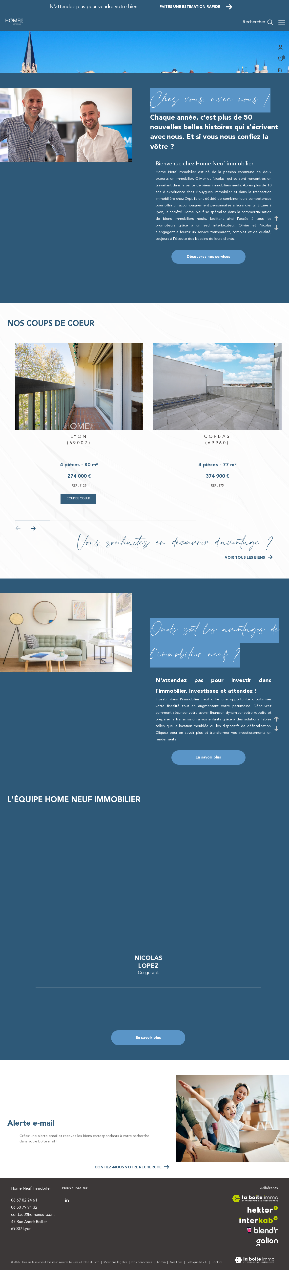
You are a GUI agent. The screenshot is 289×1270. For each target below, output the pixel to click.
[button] (33, 528)
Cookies (217, 1262)
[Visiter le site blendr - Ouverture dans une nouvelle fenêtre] (262, 1230)
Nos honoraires (142, 1262)
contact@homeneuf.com (33, 1215)
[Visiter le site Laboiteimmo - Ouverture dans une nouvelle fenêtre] (254, 1260)
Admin (161, 1262)
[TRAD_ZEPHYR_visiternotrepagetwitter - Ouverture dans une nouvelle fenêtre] (67, 1200)
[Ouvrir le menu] (282, 22)
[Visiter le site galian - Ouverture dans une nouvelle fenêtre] (267, 1241)
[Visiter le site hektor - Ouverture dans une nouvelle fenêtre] (263, 1209)
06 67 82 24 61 (24, 1201)
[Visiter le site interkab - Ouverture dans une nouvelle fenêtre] (258, 1219)
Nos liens (176, 1262)
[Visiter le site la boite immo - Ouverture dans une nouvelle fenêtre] (255, 1198)
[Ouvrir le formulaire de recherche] (258, 22)
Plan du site (91, 1262)
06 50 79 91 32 (24, 1208)
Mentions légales (115, 1262)
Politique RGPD (197, 1262)
